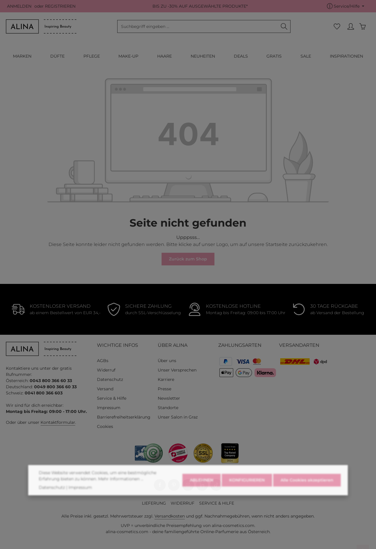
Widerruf (106, 370)
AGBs (102, 360)
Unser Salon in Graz (178, 417)
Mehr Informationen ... (120, 496)
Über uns (167, 360)
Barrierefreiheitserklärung (123, 417)
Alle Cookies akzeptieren (307, 498)
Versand (105, 388)
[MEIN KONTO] (350, 26)
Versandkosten (170, 516)
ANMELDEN (19, 6)
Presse (164, 388)
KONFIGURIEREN (247, 498)
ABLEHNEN (201, 498)
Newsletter (169, 398)
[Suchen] (284, 26)
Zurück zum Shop (188, 259)
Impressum (108, 407)
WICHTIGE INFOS (117, 345)
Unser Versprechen (177, 370)
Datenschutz (110, 379)
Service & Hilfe (111, 398)
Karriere (166, 379)
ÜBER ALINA (172, 345)
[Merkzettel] (336, 26)
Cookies (105, 426)
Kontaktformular (58, 422)
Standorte (168, 407)
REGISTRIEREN (60, 6)
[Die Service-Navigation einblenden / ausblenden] (345, 6)
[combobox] (197, 26)
